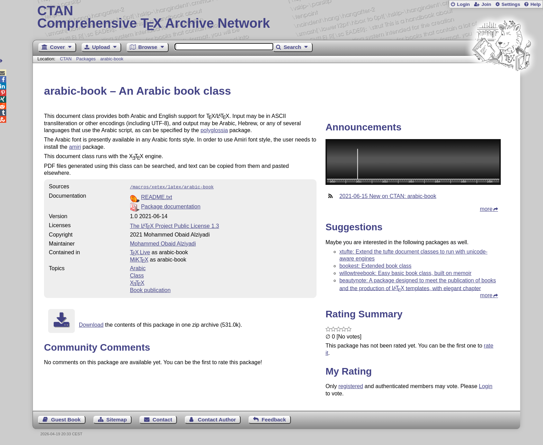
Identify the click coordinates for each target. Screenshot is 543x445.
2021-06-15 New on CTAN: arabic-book (387, 196)
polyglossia (214, 130)
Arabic (137, 268)
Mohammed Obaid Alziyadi (163, 243)
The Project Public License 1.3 (174, 225)
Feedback (274, 419)
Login (463, 4)
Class (137, 275)
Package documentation (171, 206)
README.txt (156, 196)
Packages (86, 58)
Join (486, 4)
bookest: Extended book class (375, 266)
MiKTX (139, 259)
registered (350, 386)
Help (536, 4)
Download (91, 324)
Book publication (150, 289)
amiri (75, 147)
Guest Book (66, 419)
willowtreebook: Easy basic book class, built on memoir (405, 273)
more (486, 209)
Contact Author (217, 419)
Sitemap (116, 419)
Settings (510, 4)
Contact (162, 419)
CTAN (66, 58)
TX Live (140, 252)
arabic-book (111, 58)
